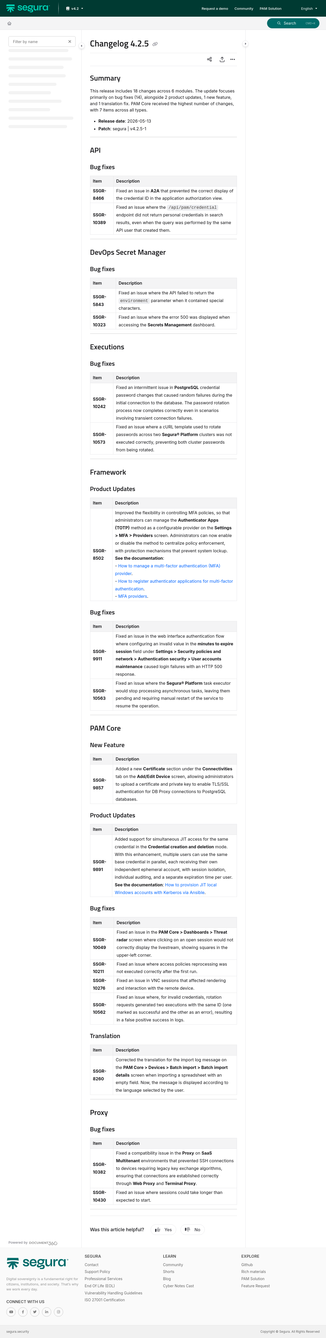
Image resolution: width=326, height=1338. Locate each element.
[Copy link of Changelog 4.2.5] (155, 44)
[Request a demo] (215, 8)
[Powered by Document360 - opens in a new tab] (33, 1243)
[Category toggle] (81, 46)
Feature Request (255, 1286)
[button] (293, 23)
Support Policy (97, 1271)
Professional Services (104, 1278)
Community (173, 1264)
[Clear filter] (70, 41)
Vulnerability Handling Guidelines (113, 1293)
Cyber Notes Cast (178, 1286)
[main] (163, 639)
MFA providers (132, 596)
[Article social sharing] (209, 59)
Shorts (168, 1271)
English (303, 8)
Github (247, 1264)
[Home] (9, 23)
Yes (163, 1229)
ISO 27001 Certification (105, 1300)
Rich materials (253, 1271)
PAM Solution (253, 1278)
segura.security (17, 1332)
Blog (167, 1278)
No (192, 1229)
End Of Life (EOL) (100, 1286)
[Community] (244, 8)
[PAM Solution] (271, 8)
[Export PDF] (222, 59)
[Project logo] (28, 8)
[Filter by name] (42, 41)
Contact (92, 1264)
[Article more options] (233, 59)
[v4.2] (74, 8)
